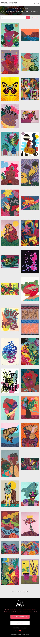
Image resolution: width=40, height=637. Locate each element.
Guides (24, 609)
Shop (15, 609)
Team (31, 611)
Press (20, 609)
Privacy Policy (23, 627)
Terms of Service (17, 627)
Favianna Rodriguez (9, 3)
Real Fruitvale (7, 611)
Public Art (14, 611)
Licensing (20, 611)
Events (33, 609)
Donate (35, 611)
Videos (29, 609)
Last (27, 591)
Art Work (7, 609)
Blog (12, 609)
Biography (26, 611)
